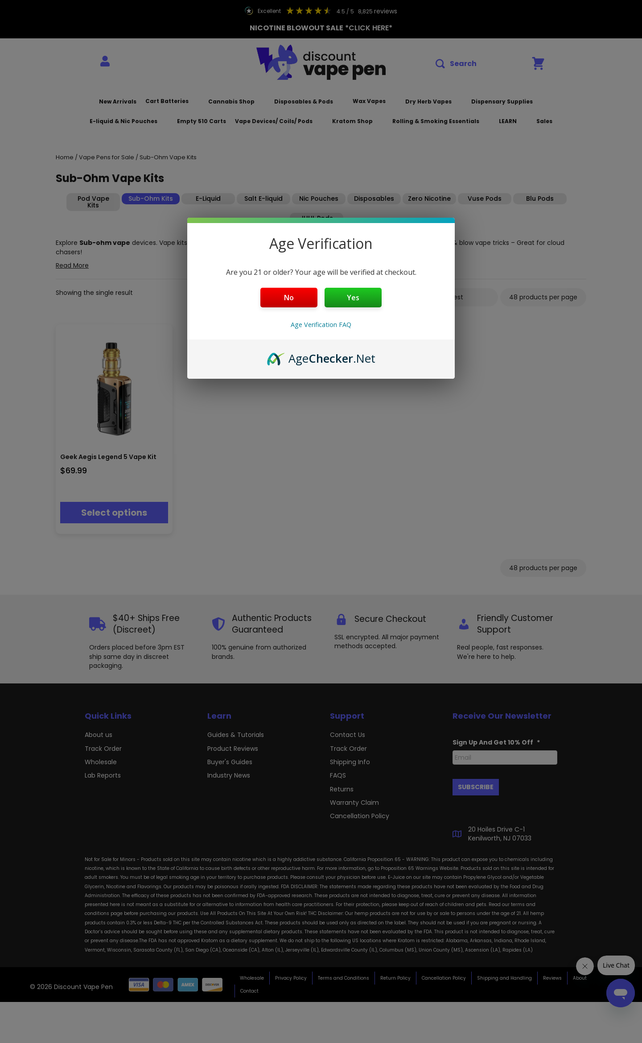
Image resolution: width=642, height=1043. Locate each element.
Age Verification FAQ (321, 324)
